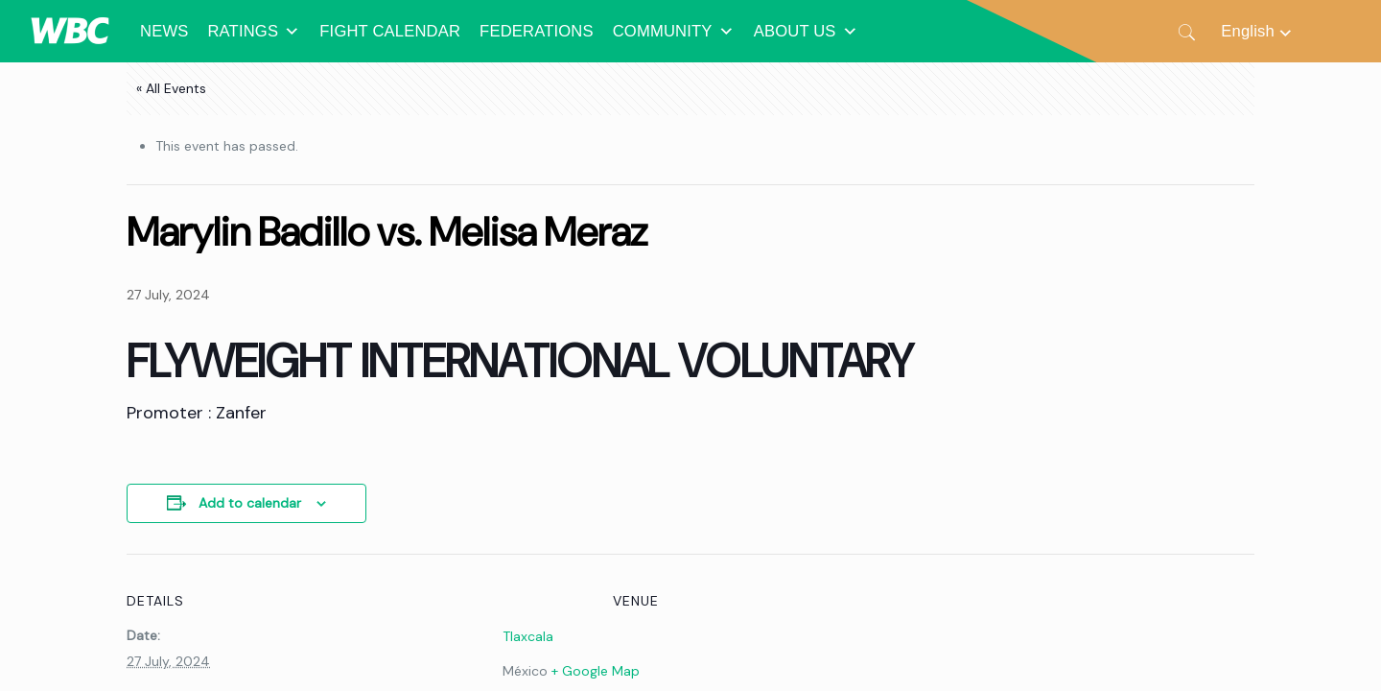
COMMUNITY (674, 31)
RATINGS (253, 31)
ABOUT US (806, 31)
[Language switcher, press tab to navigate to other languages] (1257, 31)
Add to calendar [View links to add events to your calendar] (250, 503)
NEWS (164, 31)
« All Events (171, 88)
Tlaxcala (528, 636)
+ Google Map (595, 670)
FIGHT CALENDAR (389, 31)
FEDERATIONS (537, 31)
